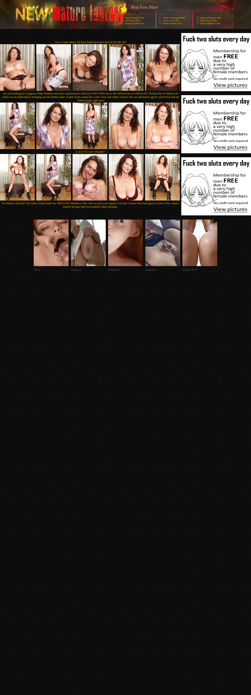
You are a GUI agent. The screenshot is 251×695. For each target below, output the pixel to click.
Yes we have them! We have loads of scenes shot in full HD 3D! (90, 42)
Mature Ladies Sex (134, 23)
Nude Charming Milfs (174, 17)
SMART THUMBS (133, 602)
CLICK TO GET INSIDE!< (90, 152)
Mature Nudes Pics (172, 23)
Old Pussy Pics (132, 20)
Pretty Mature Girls (210, 23)
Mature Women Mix (210, 17)
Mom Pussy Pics (208, 20)
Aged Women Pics (134, 17)
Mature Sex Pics (171, 20)
